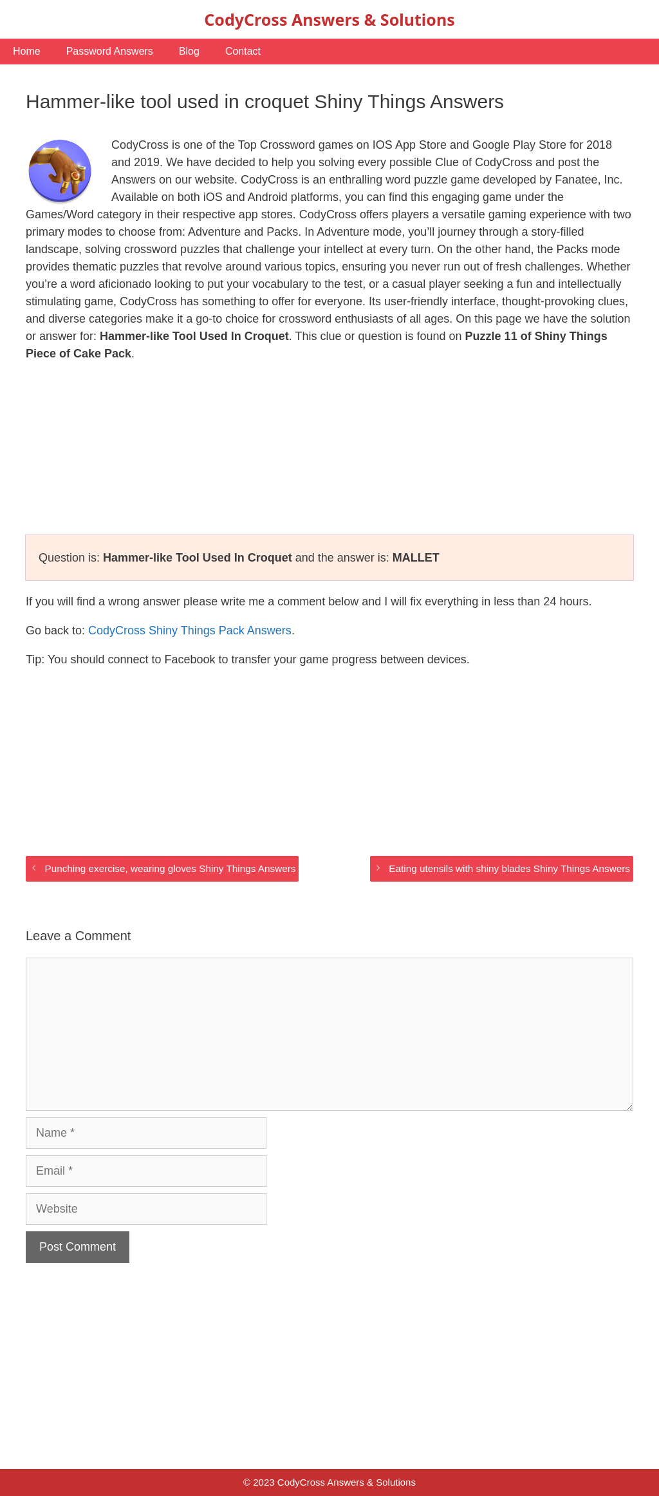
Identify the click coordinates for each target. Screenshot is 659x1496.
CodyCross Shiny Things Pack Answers (190, 630)
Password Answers (109, 51)
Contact (243, 51)
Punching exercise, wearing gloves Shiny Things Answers (169, 868)
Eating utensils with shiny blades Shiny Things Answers (509, 868)
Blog (189, 51)
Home (27, 51)
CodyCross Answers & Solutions (329, 19)
